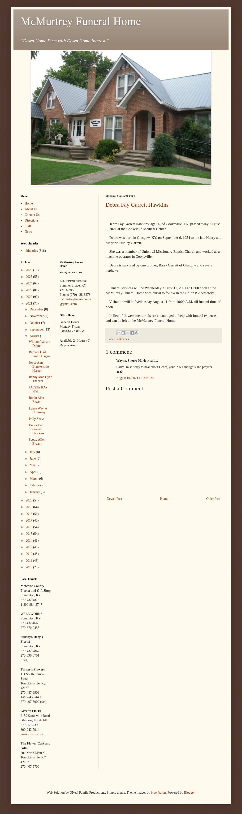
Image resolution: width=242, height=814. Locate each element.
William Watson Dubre (39, 344)
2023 (29, 290)
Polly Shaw (36, 419)
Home (164, 499)
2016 (29, 527)
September (37, 329)
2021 (29, 303)
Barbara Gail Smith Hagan (39, 354)
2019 (29, 507)
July (33, 452)
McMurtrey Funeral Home (81, 21)
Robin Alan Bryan (36, 400)
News (28, 231)
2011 (29, 560)
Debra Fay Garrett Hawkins (137, 205)
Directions (32, 220)
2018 (29, 514)
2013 (29, 547)
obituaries (123, 339)
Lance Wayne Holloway (38, 410)
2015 (29, 533)
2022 (29, 297)
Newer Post (114, 499)
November (37, 316)
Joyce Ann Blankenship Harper (39, 366)
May (33, 465)
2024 (29, 283)
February (36, 485)
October (35, 323)
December (37, 309)
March (34, 478)
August (35, 336)
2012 (29, 554)
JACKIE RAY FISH (38, 389)
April (33, 472)
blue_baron (158, 792)
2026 (29, 270)
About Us (31, 209)
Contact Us (32, 215)
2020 (29, 500)
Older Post (213, 499)
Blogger (189, 792)
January (35, 492)
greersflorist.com (32, 734)
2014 (29, 540)
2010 (29, 567)
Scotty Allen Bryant (37, 441)
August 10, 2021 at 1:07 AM (135, 378)
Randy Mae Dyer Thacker (40, 379)
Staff (28, 226)
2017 (29, 520)
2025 (29, 277)
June (33, 458)
